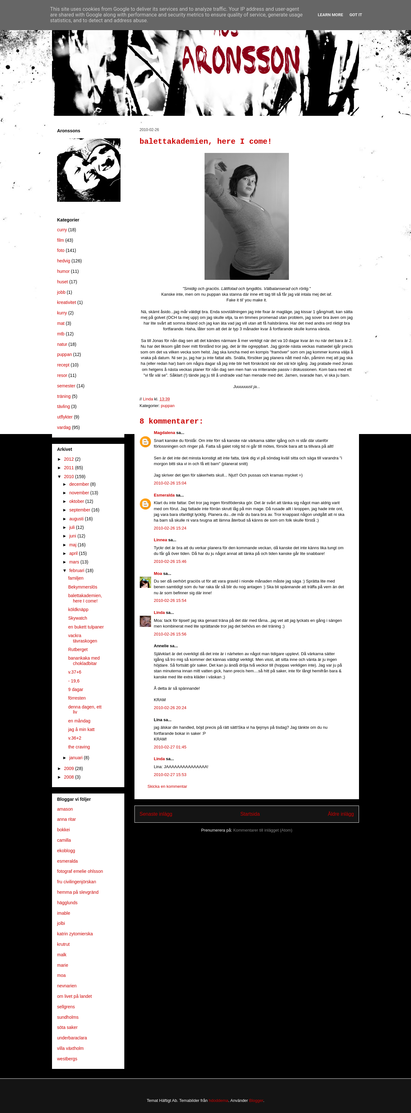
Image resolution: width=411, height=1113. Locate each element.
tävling (63, 406)
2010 (69, 476)
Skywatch (77, 618)
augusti (77, 518)
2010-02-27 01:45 (170, 747)
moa (61, 975)
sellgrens (66, 1006)
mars (74, 561)
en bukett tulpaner (86, 626)
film (60, 240)
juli (72, 527)
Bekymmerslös (82, 586)
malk (62, 954)
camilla (64, 840)
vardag (64, 427)
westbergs (67, 1058)
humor (63, 271)
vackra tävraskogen (82, 638)
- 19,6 (74, 680)
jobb (61, 292)
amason (65, 809)
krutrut (63, 944)
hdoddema (218, 1100)
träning (64, 396)
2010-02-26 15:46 (170, 561)
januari (76, 757)
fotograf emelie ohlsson (80, 871)
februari (77, 570)
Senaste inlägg (156, 814)
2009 (69, 768)
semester (66, 385)
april (74, 553)
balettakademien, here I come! (85, 598)
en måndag (79, 720)
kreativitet (66, 302)
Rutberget (78, 649)
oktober (77, 501)
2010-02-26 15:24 (170, 528)
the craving (79, 746)
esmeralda (67, 861)
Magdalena (164, 432)
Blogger (256, 1100)
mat (60, 323)
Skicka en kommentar (167, 786)
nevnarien (67, 985)
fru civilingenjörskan (76, 881)
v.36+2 (74, 738)
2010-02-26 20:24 (170, 707)
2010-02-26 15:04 (170, 483)
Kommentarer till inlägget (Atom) (262, 830)
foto (60, 250)
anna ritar (66, 819)
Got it (355, 14)
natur (62, 344)
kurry (62, 312)
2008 (69, 777)
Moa (158, 573)
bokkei (63, 829)
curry (62, 229)
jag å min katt (81, 729)
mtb (60, 333)
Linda (159, 612)
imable (63, 913)
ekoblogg (66, 850)
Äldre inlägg (341, 814)
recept (63, 364)
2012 (69, 459)
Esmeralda (164, 495)
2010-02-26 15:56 (170, 634)
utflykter (65, 416)
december (79, 484)
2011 (69, 467)
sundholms (68, 1017)
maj (73, 544)
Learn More (330, 14)
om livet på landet (74, 996)
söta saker (67, 1027)
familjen (75, 578)
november (79, 492)
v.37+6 (74, 672)
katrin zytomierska (75, 933)
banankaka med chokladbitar (84, 660)
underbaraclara (72, 1037)
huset (62, 281)
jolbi (61, 923)
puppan (167, 405)
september (80, 509)
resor (62, 375)
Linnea (160, 539)
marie (62, 965)
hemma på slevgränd (78, 892)
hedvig (63, 260)
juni (73, 535)
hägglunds (67, 902)
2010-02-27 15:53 (170, 774)
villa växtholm (70, 1048)
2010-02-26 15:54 (170, 600)
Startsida (250, 814)
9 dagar (75, 689)
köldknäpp (78, 609)
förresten (77, 698)
